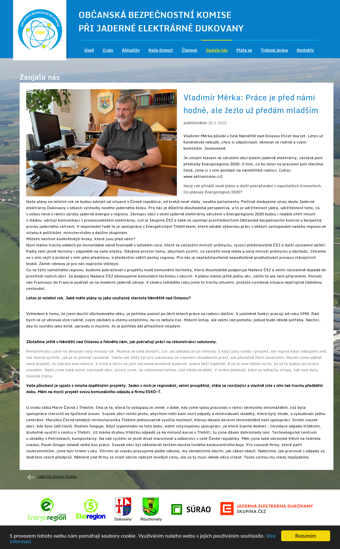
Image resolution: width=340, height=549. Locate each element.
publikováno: (195, 123)
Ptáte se (244, 50)
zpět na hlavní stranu (57, 476)
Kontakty (305, 50)
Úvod (89, 50)
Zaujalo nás (217, 50)
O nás (108, 50)
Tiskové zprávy (274, 50)
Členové (189, 50)
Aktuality (131, 50)
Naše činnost (160, 50)
